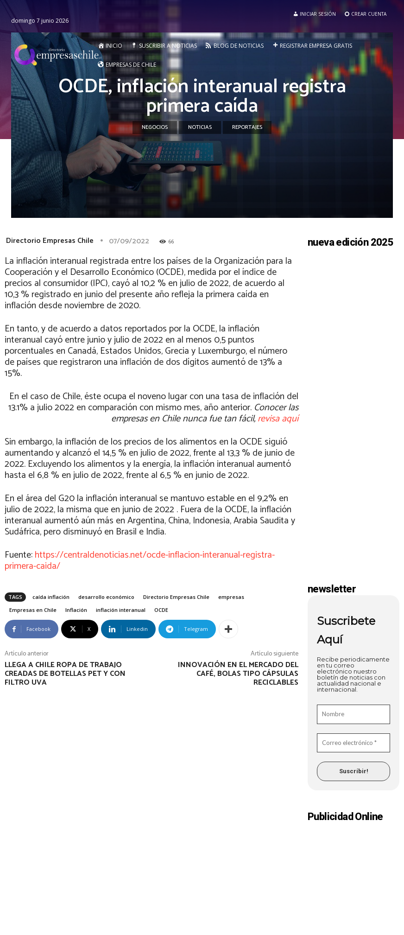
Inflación (76, 609)
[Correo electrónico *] (353, 743)
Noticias (200, 127)
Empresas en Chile (33, 609)
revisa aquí (278, 418)
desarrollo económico (106, 596)
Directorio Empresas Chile (50, 241)
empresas (231, 596)
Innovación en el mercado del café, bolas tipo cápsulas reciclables (238, 674)
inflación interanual (120, 609)
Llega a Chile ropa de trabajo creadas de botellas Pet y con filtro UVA (65, 674)
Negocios (155, 127)
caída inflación (50, 596)
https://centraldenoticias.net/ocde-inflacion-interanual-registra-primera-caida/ (140, 560)
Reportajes (247, 127)
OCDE (161, 609)
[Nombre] (353, 714)
